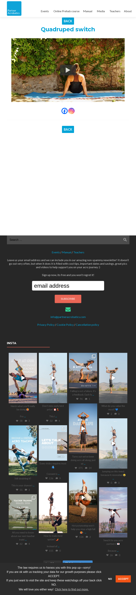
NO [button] (110, 578)
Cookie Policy (65, 257)
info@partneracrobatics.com (68, 249)
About (128, 11)
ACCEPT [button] (123, 578)
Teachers (114, 11)
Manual (87, 11)
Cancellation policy (87, 257)
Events (45, 11)
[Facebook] (64, 111)
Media (101, 11)
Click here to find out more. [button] (72, 589)
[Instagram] (71, 111)
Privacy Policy (46, 257)
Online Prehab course (66, 11)
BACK (68, 21)
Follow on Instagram (77, 495)
